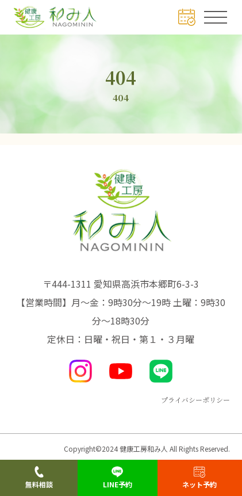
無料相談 (39, 477)
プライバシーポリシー (195, 400)
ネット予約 (199, 477)
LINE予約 (117, 477)
